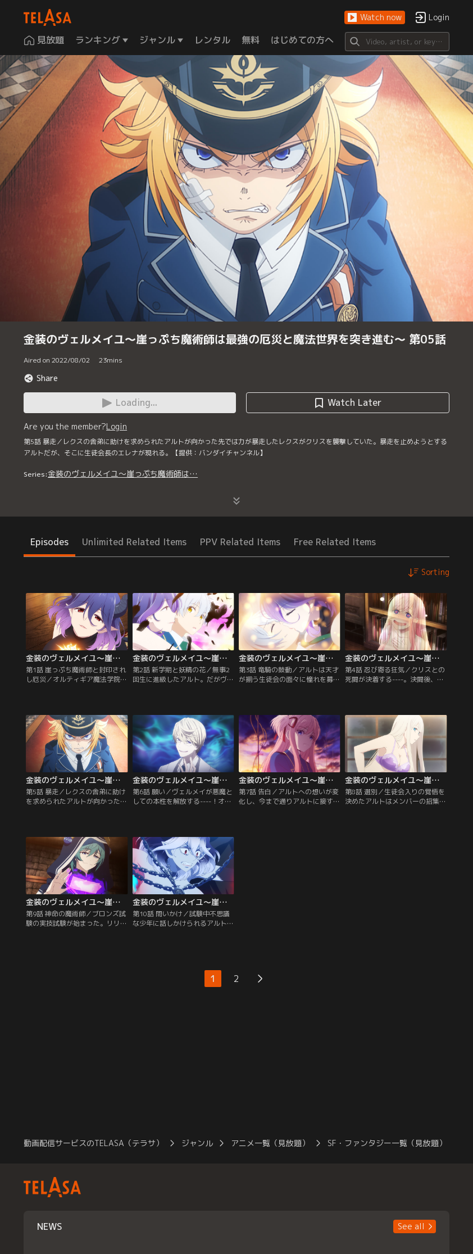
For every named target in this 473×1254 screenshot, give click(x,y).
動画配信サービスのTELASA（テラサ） (93, 1143)
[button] (374, 18)
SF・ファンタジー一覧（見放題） (387, 1143)
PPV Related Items (240, 542)
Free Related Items (335, 542)
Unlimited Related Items (134, 542)
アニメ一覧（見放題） (270, 1143)
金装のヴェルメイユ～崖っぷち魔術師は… (123, 473)
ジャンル (197, 1143)
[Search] (397, 41)
